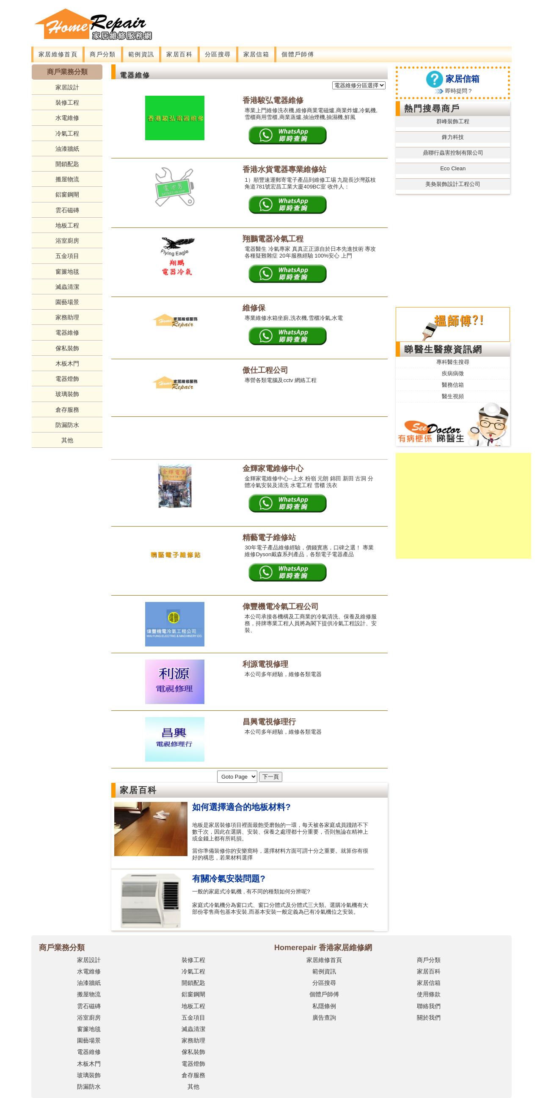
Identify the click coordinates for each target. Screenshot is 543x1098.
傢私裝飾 (67, 348)
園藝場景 (67, 302)
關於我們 (429, 1017)
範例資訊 (141, 54)
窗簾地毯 (67, 271)
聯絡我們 (429, 1006)
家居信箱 (256, 54)
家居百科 (179, 54)
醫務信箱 (453, 385)
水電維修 (67, 117)
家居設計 (67, 87)
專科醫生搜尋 (452, 362)
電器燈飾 (67, 378)
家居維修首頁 (58, 54)
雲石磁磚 (67, 210)
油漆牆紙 (67, 148)
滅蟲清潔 (67, 286)
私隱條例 (324, 1006)
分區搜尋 (218, 54)
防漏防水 (67, 424)
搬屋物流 (67, 179)
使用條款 (429, 994)
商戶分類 (103, 54)
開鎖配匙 (67, 164)
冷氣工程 (67, 133)
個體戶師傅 (297, 54)
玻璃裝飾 (67, 394)
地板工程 (67, 225)
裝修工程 (67, 102)
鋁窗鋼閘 (67, 194)
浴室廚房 (67, 240)
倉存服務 (67, 409)
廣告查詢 (324, 1017)
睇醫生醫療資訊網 (443, 349)
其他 (67, 440)
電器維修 (67, 332)
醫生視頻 (453, 396)
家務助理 (67, 317)
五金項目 (67, 255)
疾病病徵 (453, 373)
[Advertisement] (321, 19)
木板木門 (67, 363)
